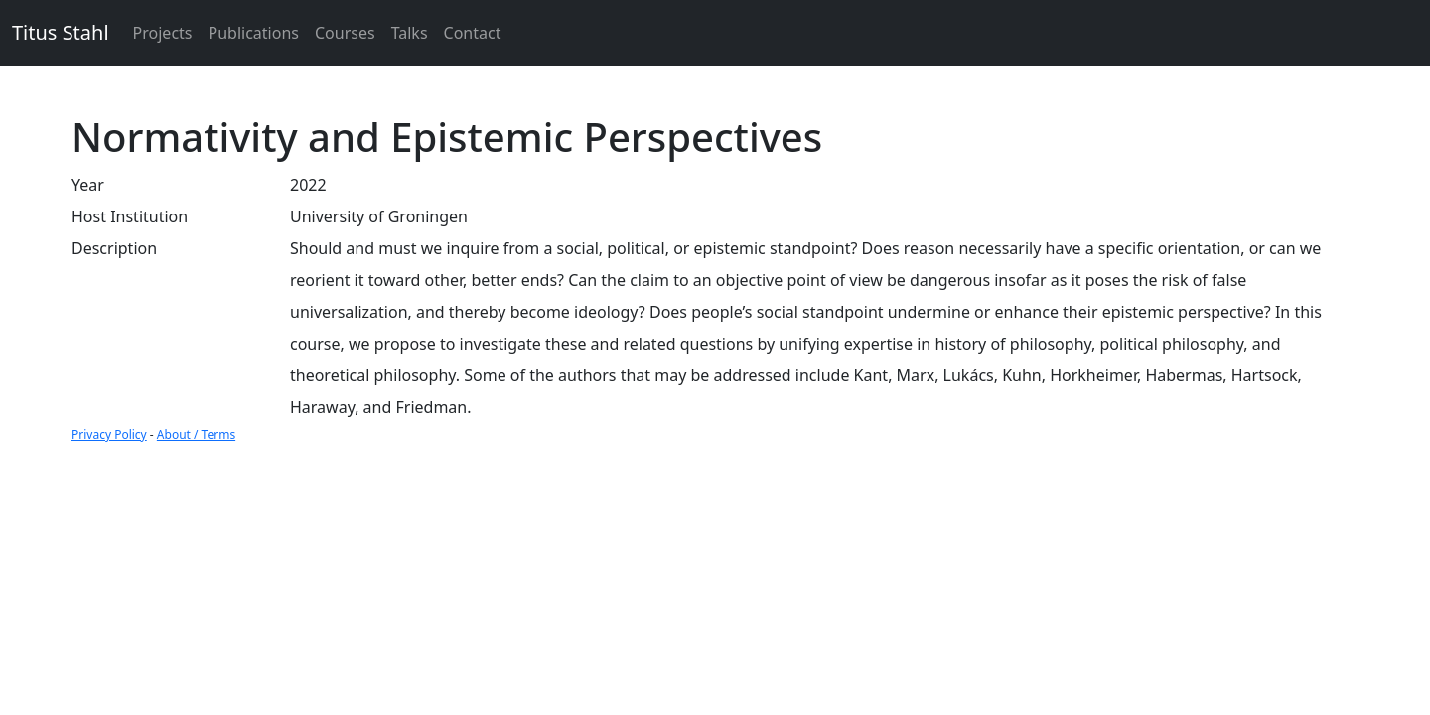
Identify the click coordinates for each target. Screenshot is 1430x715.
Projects (163, 33)
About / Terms (196, 434)
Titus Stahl (60, 32)
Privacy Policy (109, 434)
